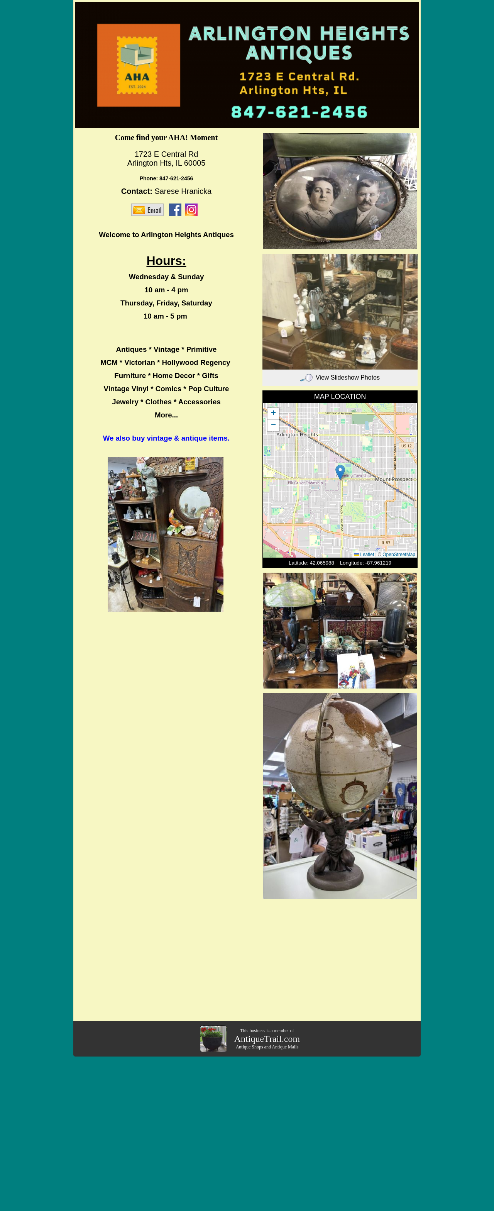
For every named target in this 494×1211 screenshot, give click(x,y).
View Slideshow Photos (340, 377)
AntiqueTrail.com (267, 1039)
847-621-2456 (176, 178)
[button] (340, 472)
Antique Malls (285, 1047)
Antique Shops (249, 1047)
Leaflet (364, 554)
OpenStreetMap (398, 554)
